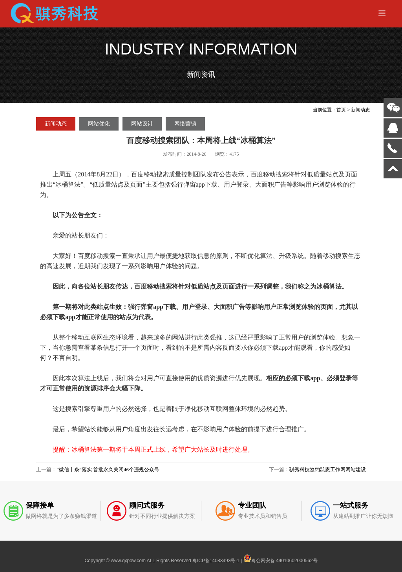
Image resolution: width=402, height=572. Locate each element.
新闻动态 (360, 110)
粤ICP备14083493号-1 (215, 560)
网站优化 (99, 124)
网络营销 (185, 124)
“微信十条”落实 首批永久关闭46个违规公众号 (108, 469)
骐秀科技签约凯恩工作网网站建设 (327, 469)
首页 (341, 110)
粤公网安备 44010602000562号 (280, 558)
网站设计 (142, 124)
